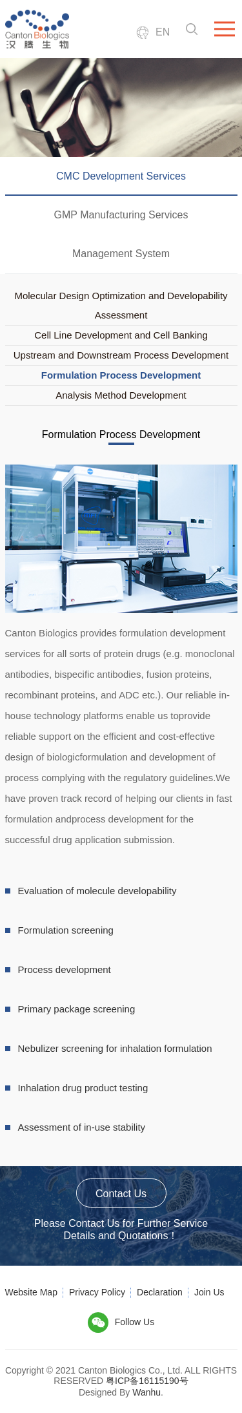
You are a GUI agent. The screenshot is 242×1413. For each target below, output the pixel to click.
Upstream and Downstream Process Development (121, 355)
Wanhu (146, 1392)
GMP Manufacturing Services (121, 214)
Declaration (160, 1292)
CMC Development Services (121, 176)
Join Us (209, 1292)
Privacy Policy (97, 1292)
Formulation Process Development (121, 375)
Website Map (31, 1292)
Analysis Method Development (121, 395)
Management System (121, 253)
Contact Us (121, 1193)
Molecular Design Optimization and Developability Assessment (120, 305)
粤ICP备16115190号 (147, 1381)
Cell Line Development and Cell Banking (121, 335)
